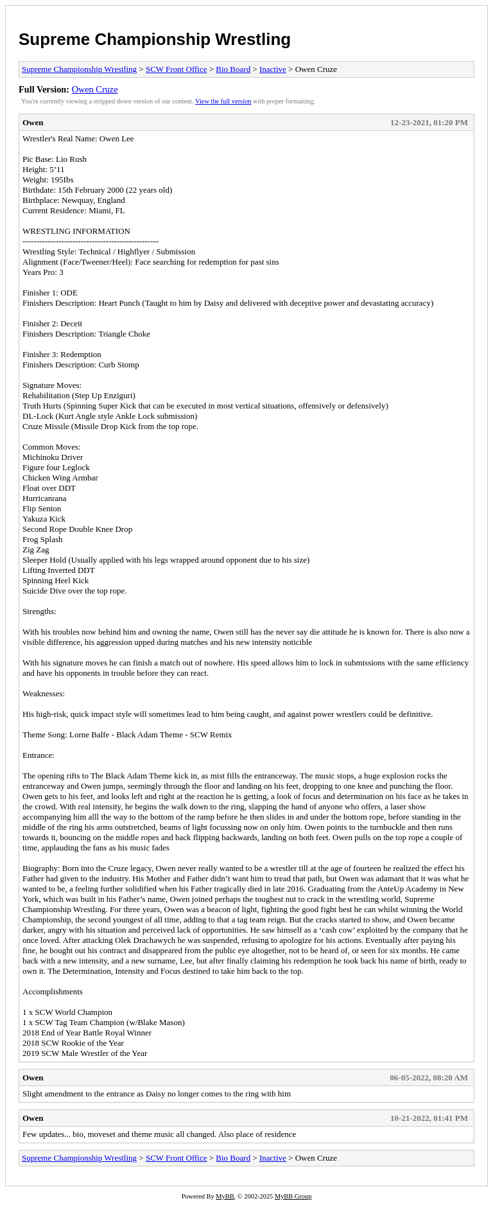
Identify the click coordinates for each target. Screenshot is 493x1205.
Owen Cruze (95, 89)
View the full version (223, 101)
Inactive (272, 69)
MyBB (225, 1196)
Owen (33, 122)
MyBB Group (293, 1196)
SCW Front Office (176, 69)
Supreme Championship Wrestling (155, 39)
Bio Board (233, 69)
